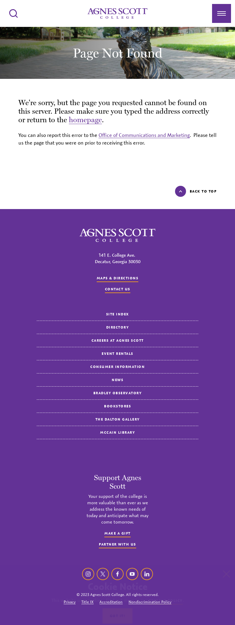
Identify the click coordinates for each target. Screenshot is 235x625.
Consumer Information (117, 366)
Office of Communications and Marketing (144, 135)
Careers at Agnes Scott (117, 340)
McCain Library (117, 432)
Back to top (196, 191)
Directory (117, 327)
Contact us (117, 289)
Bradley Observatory (117, 393)
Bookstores (117, 406)
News (117, 379)
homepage (85, 119)
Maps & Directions (118, 278)
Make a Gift (117, 533)
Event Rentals (117, 353)
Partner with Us (117, 544)
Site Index (117, 314)
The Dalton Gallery (117, 419)
